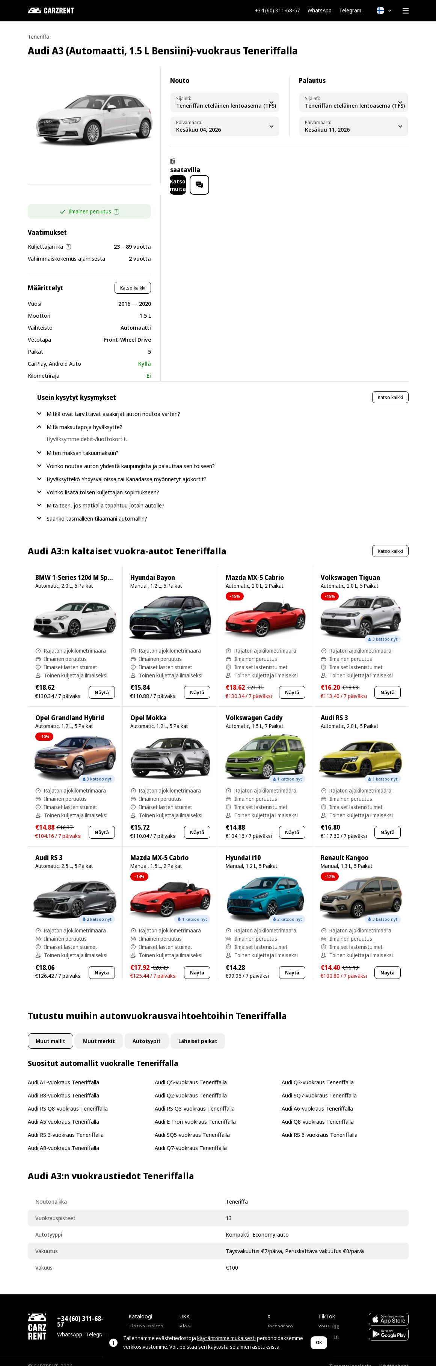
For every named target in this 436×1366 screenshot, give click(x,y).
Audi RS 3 (334, 708)
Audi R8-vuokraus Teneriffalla (63, 1085)
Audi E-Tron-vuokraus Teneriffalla (195, 1111)
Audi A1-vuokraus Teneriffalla (63, 1072)
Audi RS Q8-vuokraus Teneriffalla (68, 1098)
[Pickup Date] (224, 126)
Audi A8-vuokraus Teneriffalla (63, 1138)
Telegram (350, 10)
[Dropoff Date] (353, 126)
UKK (184, 1306)
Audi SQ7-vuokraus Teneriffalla (319, 1085)
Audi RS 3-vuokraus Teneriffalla (66, 1125)
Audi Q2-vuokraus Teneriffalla (191, 1085)
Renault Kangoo (344, 848)
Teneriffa (38, 36)
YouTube (328, 1316)
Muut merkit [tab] (99, 1031)
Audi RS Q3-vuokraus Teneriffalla (195, 1098)
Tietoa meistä (145, 1316)
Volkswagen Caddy (254, 708)
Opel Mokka (148, 708)
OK (319, 1342)
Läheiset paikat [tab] (197, 1031)
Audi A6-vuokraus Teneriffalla (317, 1098)
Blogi (185, 1316)
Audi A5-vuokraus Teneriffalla (63, 1111)
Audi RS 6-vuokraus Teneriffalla (320, 1125)
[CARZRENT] (65, 10)
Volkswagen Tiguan (350, 567)
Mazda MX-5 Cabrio (255, 567)
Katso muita (342, 165)
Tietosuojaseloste (350, 1356)
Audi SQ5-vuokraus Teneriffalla (192, 1125)
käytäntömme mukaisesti (226, 1338)
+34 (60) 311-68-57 (277, 10)
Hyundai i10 (243, 848)
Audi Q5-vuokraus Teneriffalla (191, 1072)
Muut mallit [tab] (50, 1031)
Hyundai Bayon (152, 567)
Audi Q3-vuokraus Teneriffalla (318, 1072)
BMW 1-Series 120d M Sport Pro (81, 567)
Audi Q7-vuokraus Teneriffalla (191, 1138)
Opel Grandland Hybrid (69, 708)
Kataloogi (140, 1306)
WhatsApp (320, 10)
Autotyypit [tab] (147, 1031)
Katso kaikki (132, 278)
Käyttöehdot (394, 1356)
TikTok (326, 1306)
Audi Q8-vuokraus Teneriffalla (318, 1111)
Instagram (280, 1316)
